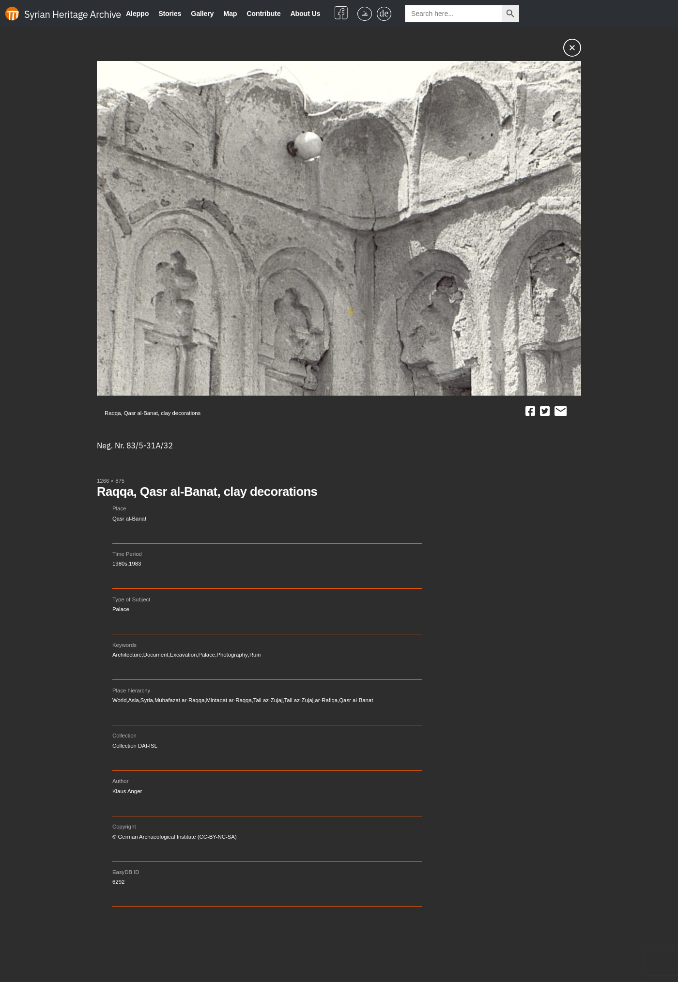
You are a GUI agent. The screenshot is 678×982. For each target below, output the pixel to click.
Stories (169, 13)
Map (230, 13)
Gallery (202, 13)
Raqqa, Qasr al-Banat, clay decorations (207, 491)
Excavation (183, 655)
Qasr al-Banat (129, 519)
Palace (120, 609)
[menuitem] (364, 14)
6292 (118, 882)
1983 (135, 564)
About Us (305, 13)
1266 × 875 (110, 481)
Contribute (263, 13)
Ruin (255, 655)
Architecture (127, 655)
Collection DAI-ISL (134, 746)
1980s (119, 564)
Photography (231, 655)
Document (156, 655)
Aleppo (137, 13)
